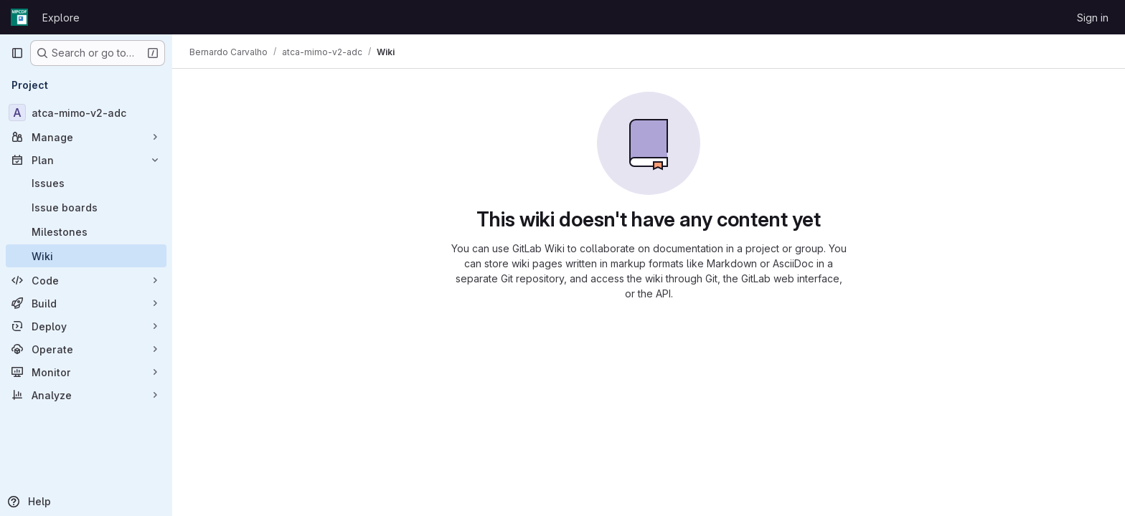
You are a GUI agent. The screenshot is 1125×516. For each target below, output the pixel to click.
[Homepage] (19, 17)
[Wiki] (86, 255)
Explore (61, 17)
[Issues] (86, 182)
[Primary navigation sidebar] (17, 53)
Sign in (1092, 17)
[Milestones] (86, 231)
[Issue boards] (86, 207)
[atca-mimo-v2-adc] (86, 112)
